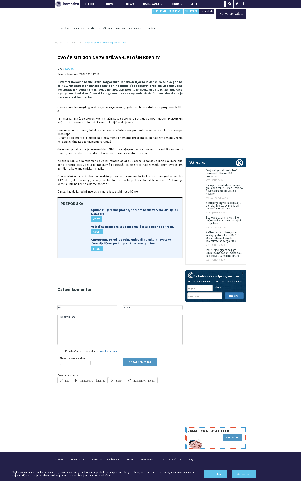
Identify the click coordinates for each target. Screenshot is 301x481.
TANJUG (69, 68)
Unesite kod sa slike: (73, 358)
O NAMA (59, 459)
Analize (65, 28)
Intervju (120, 28)
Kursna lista (206, 11)
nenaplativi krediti (143, 380)
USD (175, 11)
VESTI (194, 4)
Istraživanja (105, 28)
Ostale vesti (136, 28)
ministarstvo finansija (91, 380)
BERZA (130, 4)
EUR (159, 11)
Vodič (91, 28)
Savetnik (79, 28)
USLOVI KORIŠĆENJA (171, 459)
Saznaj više (243, 474)
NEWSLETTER (77, 459)
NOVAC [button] (112, 4)
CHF (191, 11)
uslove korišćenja (107, 351)
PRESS (130, 459)
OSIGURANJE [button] (152, 4)
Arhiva (151, 28)
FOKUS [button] (176, 4)
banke (117, 380)
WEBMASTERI (147, 459)
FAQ (191, 459)
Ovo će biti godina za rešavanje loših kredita (109, 57)
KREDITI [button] (91, 4)
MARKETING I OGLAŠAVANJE (105, 459)
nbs (66, 380)
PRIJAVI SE (232, 437)
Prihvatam (216, 474)
